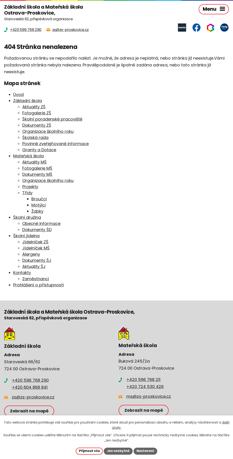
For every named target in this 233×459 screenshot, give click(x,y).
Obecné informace (41, 224)
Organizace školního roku (47, 131)
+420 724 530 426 (145, 387)
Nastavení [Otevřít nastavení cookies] (146, 451)
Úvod (18, 95)
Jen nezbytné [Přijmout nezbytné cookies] (118, 451)
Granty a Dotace (39, 150)
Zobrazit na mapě (29, 411)
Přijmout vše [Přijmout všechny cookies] (88, 451)
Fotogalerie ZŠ (36, 113)
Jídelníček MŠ (36, 248)
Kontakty (22, 273)
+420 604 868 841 (30, 387)
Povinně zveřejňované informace (55, 144)
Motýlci (38, 205)
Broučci (39, 199)
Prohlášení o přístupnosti (38, 285)
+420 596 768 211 (143, 380)
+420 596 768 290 (30, 380)
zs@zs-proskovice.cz (33, 397)
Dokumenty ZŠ (36, 125)
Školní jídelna (26, 236)
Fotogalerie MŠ (37, 168)
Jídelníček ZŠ (35, 242)
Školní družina (27, 217)
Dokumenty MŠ (37, 174)
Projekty (30, 187)
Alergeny (31, 254)
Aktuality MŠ (34, 162)
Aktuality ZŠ (34, 107)
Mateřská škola (28, 156)
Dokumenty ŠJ (36, 260)
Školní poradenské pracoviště (52, 119)
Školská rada (35, 138)
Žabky (37, 211)
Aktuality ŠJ (34, 267)
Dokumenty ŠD (37, 230)
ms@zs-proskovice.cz (148, 396)
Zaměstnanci (35, 279)
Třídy (27, 193)
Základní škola (27, 101)
